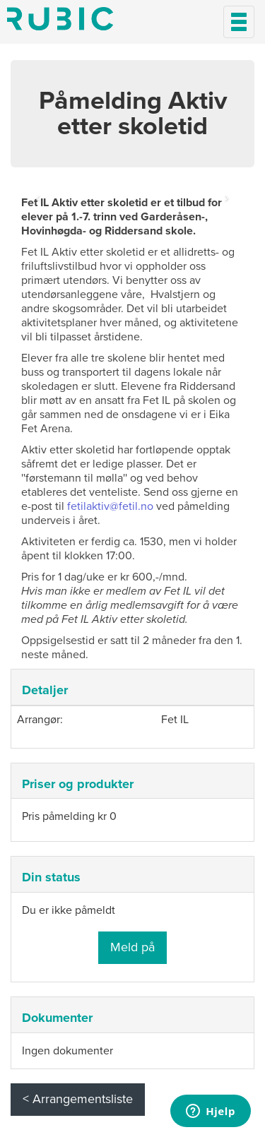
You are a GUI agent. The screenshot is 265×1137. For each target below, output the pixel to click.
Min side (60, 18)
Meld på (132, 947)
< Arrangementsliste (78, 1099)
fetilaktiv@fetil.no (110, 506)
